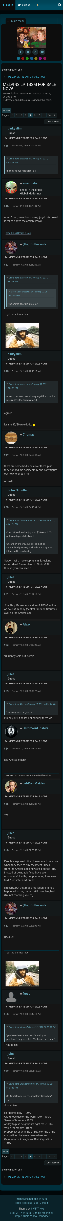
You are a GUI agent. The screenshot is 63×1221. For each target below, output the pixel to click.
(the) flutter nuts (34, 244)
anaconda (30, 183)
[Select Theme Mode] (38, 5)
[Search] (60, 5)
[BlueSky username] (28, 52)
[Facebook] (21, 52)
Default (18, 58)
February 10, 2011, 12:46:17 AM (26, 371)
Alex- (26, 624)
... (44, 115)
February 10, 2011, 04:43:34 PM (26, 507)
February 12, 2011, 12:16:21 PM (26, 804)
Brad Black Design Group (18, 233)
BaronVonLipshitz (35, 728)
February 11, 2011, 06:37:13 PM (26, 594)
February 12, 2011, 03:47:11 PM (26, 1014)
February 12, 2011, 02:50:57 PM (26, 850)
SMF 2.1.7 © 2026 (21, 1212)
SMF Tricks (37, 1208)
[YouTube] (42, 52)
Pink (44, 58)
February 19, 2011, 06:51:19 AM (26, 1071)
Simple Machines (43, 1212)
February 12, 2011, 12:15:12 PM (26, 749)
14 (49, 115)
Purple (40, 58)
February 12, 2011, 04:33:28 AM (26, 645)
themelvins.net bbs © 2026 (32, 1198)
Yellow (35, 58)
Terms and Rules (29, 1202)
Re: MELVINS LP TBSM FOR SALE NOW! (26, 138)
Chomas (28, 434)
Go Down (6, 110)
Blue (31, 58)
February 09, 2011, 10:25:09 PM (26, 206)
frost (26, 994)
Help (17, 1202)
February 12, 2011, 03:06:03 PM (26, 926)
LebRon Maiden (34, 783)
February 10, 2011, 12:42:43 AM (26, 265)
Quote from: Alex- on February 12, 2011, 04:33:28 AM (32, 704)
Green (27, 58)
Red (22, 58)
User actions (52, 121)
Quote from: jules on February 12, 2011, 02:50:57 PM (32, 1027)
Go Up (5, 1151)
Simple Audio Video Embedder (31, 1216)
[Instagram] (35, 52)
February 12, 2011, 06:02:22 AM (26, 691)
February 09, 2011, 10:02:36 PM (26, 145)
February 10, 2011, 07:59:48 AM (26, 455)
